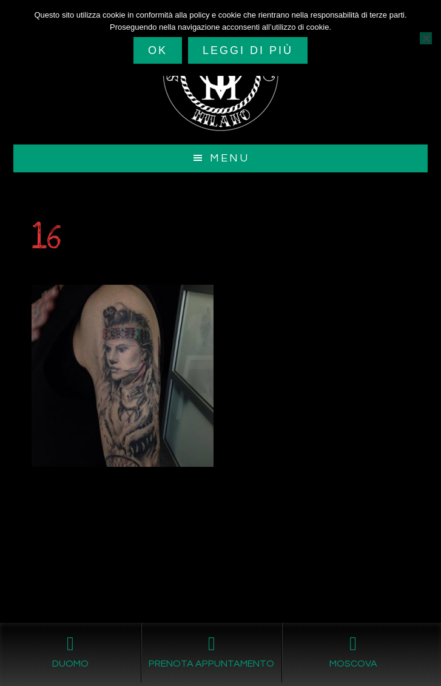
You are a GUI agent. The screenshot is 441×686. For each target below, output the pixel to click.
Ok (157, 50)
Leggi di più (248, 50)
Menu (229, 158)
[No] (426, 38)
